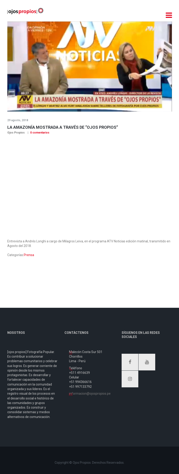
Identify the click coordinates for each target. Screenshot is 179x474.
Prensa (29, 255)
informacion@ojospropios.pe (90, 393)
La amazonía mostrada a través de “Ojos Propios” (62, 127)
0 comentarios (39, 132)
